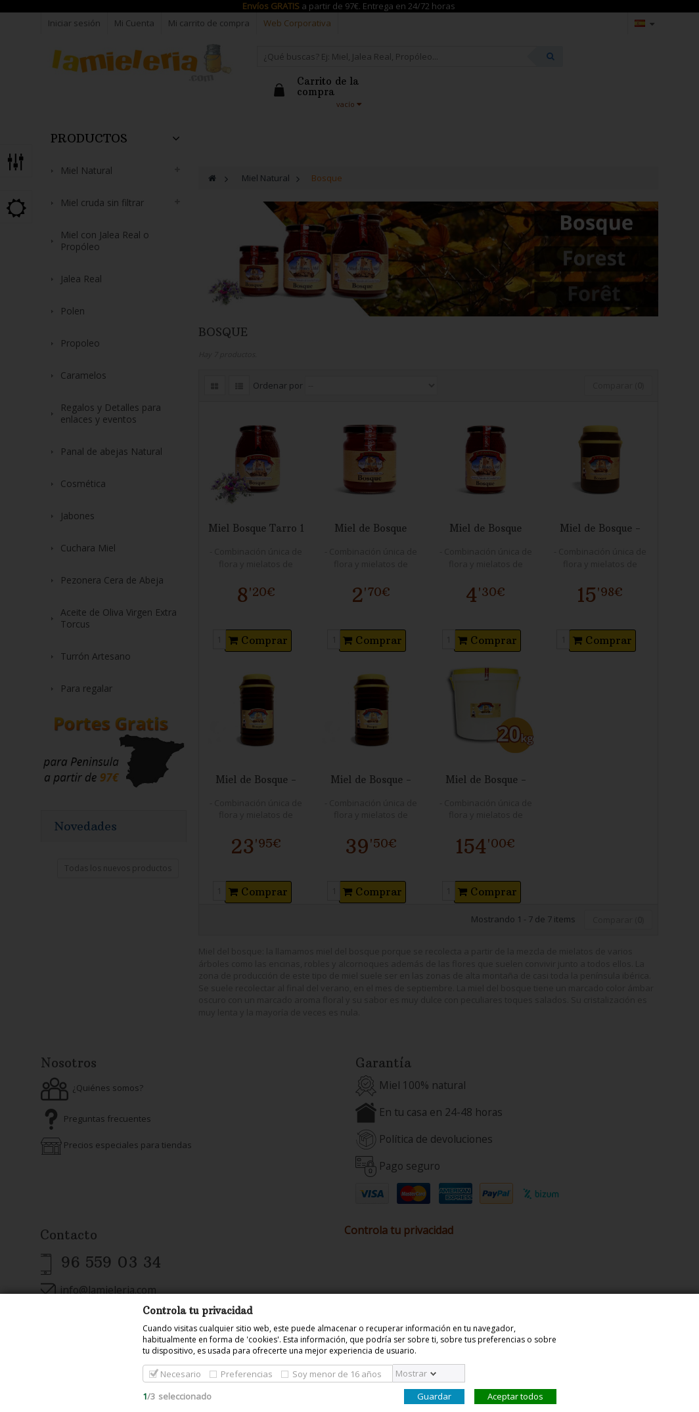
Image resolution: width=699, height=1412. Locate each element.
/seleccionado (177, 1396)
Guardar (434, 1396)
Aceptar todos (515, 1396)
